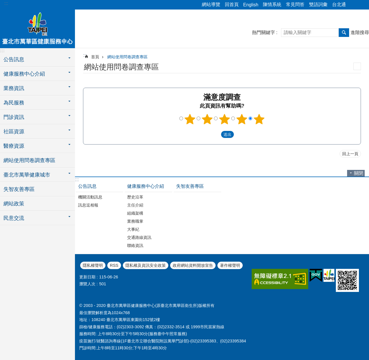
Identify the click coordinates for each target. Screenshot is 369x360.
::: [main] (85, 55)
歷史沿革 (135, 197)
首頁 (95, 57)
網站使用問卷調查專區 (29, 160)
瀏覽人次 (87, 284)
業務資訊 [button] (13, 88)
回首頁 (232, 4)
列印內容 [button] (357, 66)
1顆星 (189, 119)
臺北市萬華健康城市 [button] (26, 175)
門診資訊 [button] (13, 117)
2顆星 (207, 119)
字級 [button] (361, 4)
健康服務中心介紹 (145, 186)
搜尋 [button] (344, 32)
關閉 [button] (358, 173)
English (250, 4)
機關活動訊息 (90, 197)
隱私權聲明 (93, 265)
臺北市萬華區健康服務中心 (37, 28)
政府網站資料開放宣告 (193, 265)
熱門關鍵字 (263, 32)
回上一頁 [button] (350, 153)
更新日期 (87, 277)
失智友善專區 (19, 189)
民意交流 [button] (13, 218)
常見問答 (295, 4)
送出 (215, 134)
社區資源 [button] (13, 131)
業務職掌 (135, 221)
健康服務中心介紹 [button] (24, 74)
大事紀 (133, 229)
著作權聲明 (230, 265)
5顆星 (259, 119)
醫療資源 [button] (13, 146)
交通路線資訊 (139, 237)
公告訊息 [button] (13, 59)
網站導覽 (211, 4)
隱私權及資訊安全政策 (145, 265)
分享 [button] (353, 4)
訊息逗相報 (88, 205)
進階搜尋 (360, 32)
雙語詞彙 (318, 4)
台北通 (339, 4)
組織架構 (135, 213)
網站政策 (13, 204)
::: (6, 3)
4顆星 (241, 119)
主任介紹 (135, 205)
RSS (114, 265)
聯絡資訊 (135, 245)
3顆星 (224, 119)
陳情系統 (272, 4)
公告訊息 (87, 186)
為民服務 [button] (13, 103)
